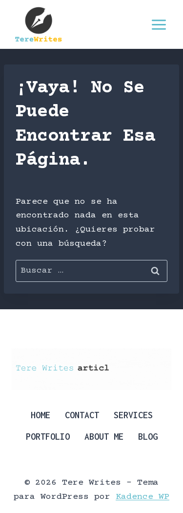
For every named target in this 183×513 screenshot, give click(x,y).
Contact (82, 415)
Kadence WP (142, 497)
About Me (103, 436)
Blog (148, 436)
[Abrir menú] (158, 24)
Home (40, 415)
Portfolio (48, 436)
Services (133, 415)
